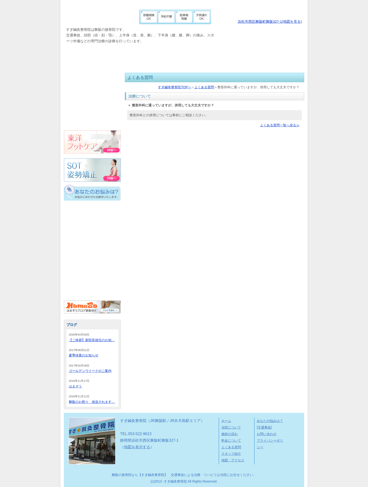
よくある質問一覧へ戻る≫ (279, 125)
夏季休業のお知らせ (83, 355)
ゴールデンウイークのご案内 (90, 371)
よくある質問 (199, 57)
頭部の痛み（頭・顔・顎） (92, 239)
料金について (160, 57)
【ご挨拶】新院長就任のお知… (92, 340)
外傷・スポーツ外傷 (92, 223)
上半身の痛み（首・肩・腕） (92, 255)
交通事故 (92, 208)
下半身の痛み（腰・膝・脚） (92, 270)
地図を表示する (137, 447)
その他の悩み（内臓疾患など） (92, 286)
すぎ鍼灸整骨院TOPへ (174, 87)
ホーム (226, 421)
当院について (85, 57)
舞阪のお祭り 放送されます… (92, 402)
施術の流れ (123, 57)
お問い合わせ (266, 434)
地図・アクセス (281, 57)
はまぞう (75, 386)
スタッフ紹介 (239, 57)
